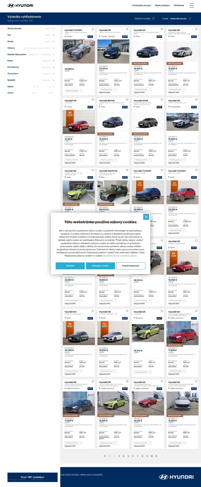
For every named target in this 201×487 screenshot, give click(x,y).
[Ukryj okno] (146, 217)
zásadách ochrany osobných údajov (120, 255)
